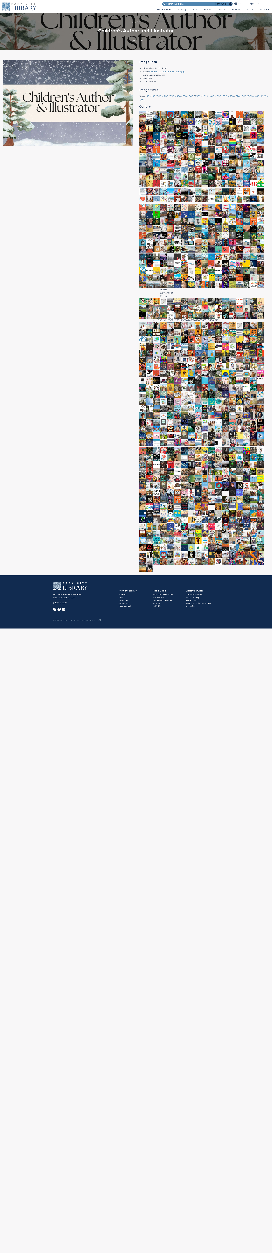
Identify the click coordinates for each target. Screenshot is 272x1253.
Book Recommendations (163, 595)
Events (207, 9)
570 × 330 (228, 96)
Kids (195, 9)
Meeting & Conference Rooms (198, 603)
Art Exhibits (190, 606)
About (250, 9)
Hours (122, 597)
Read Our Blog (192, 600)
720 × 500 (241, 96)
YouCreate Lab (125, 606)
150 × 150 (150, 96)
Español (264, 9)
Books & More (164, 9)
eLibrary (182, 9)
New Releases (158, 597)
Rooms (221, 9)
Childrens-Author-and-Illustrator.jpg (167, 71)
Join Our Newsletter (194, 595)
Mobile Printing (192, 597)
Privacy (93, 620)
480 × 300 (215, 96)
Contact (256, 4)
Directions (123, 600)
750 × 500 (175, 96)
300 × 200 (162, 96)
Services (236, 9)
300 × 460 (253, 96)
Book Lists (157, 603)
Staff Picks (157, 606)
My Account (242, 4)
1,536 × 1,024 (201, 96)
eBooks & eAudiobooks (162, 600)
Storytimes (124, 603)
